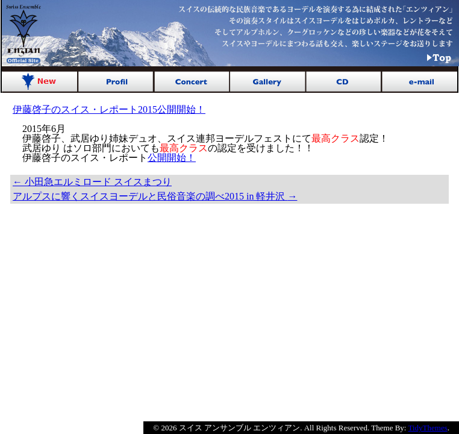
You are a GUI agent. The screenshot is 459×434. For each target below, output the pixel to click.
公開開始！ (172, 158)
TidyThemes (428, 427)
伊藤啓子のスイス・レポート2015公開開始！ (109, 109)
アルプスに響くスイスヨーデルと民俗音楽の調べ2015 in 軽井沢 (155, 196)
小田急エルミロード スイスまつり (92, 182)
